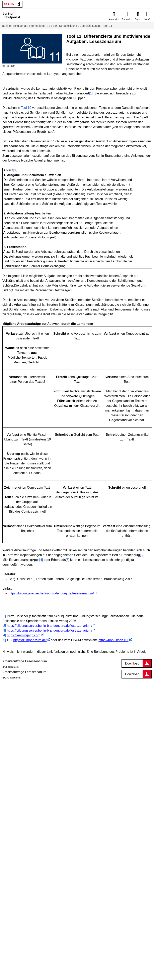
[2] (4, 625)
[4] (41, 559)
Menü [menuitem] (147, 19)
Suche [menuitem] (138, 19)
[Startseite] (32, 15)
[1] (91, 93)
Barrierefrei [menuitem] (127, 19)
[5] (67, 559)
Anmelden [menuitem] (114, 19)
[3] (142, 555)
